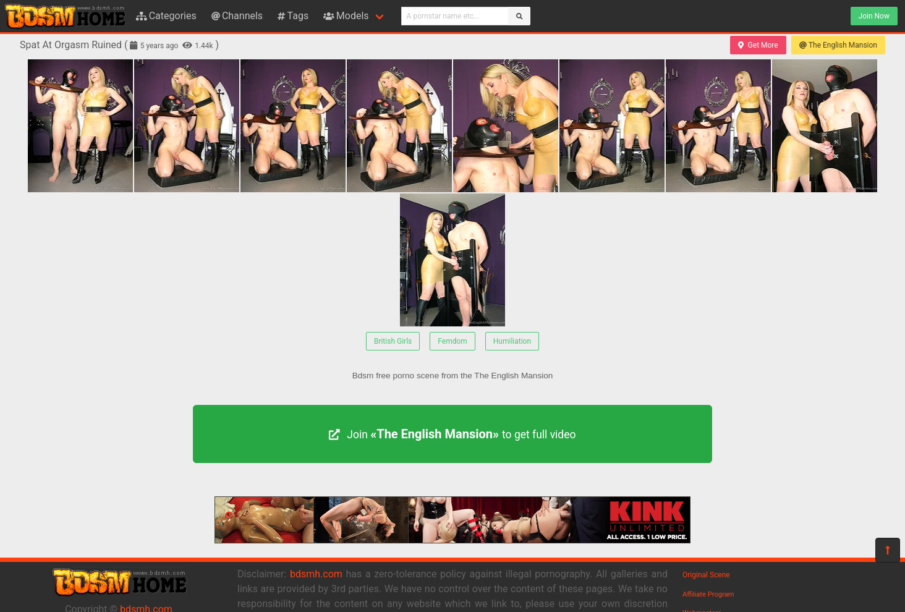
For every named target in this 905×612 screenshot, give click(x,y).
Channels (237, 16)
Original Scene (706, 575)
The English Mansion (838, 45)
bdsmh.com (316, 574)
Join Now (874, 16)
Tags (293, 16)
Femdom (452, 341)
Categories (166, 16)
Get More (758, 45)
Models (345, 16)
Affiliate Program (708, 594)
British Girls (393, 341)
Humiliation (512, 341)
